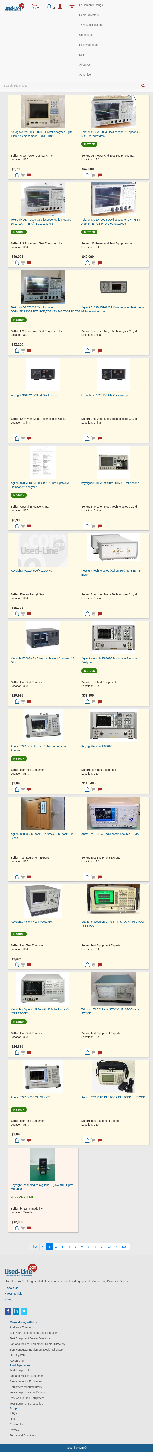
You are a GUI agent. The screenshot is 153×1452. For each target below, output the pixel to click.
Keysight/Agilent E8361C (96, 746)
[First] (34, 1246)
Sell (81, 54)
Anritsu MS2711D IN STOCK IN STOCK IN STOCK (113, 1097)
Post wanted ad (89, 44)
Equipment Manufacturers (26, 1387)
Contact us (86, 34)
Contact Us (17, 1424)
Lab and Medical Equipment (27, 1375)
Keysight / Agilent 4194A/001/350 (31, 921)
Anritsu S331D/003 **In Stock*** (30, 1097)
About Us (85, 64)
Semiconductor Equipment (26, 1381)
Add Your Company (22, 1327)
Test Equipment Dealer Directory (30, 1338)
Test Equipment (19, 1370)
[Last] (125, 1246)
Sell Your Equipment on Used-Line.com (34, 1332)
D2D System (18, 1355)
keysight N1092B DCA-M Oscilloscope (105, 395)
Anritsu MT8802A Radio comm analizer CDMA (110, 834)
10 (109, 1246)
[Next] (116, 1246)
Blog (8, 1299)
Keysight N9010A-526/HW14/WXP (32, 570)
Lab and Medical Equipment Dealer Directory (37, 1344)
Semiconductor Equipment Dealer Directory (36, 1349)
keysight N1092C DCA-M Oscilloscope (35, 395)
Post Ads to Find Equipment (27, 1398)
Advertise (85, 74)
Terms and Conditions (23, 1435)
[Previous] (42, 1246)
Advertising (17, 1360)
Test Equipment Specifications (28, 1392)
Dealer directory (89, 15)
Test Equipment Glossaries (26, 1403)
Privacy (14, 1430)
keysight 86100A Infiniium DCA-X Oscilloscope (110, 483)
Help (13, 1418)
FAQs (13, 1413)
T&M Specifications (91, 24)
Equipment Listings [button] (92, 5)
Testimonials (13, 1293)
